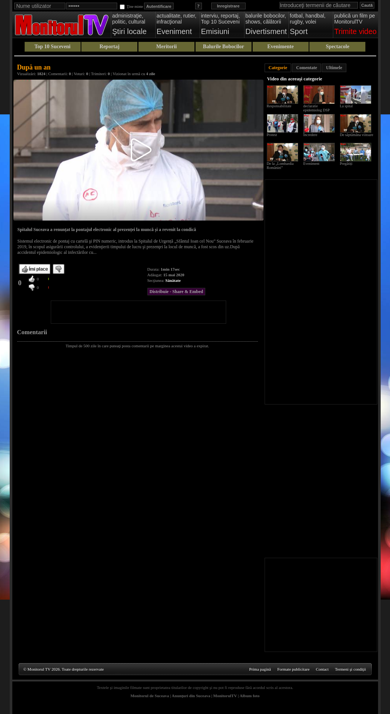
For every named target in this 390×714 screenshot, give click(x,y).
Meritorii (166, 46)
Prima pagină (260, 669)
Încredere (310, 135)
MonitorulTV (225, 695)
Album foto (249, 695)
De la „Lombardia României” (280, 165)
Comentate (306, 67)
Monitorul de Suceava (149, 695)
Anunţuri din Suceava (191, 695)
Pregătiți (346, 163)
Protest (272, 135)
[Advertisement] (138, 312)
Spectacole (337, 46)
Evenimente (280, 46)
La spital (346, 106)
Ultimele (334, 67)
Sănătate (173, 280)
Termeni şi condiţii (350, 669)
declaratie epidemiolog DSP (316, 108)
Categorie (278, 67)
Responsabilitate (279, 106)
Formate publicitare (293, 669)
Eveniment (311, 163)
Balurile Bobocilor (223, 46)
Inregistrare (228, 6)
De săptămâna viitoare (356, 135)
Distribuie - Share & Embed (176, 291)
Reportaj (110, 46)
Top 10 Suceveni (52, 46)
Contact (322, 669)
